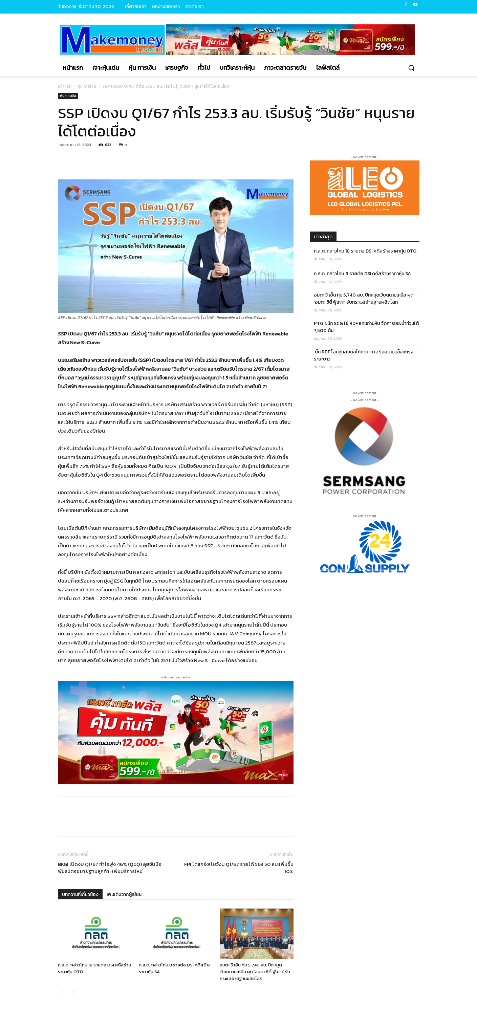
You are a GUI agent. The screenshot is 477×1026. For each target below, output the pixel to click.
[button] (411, 68)
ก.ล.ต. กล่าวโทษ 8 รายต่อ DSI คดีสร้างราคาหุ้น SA (362, 273)
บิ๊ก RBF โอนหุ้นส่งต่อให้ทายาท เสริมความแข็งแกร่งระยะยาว (363, 355)
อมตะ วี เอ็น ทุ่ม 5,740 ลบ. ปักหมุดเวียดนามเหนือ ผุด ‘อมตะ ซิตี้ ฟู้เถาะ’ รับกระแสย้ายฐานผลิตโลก (255, 972)
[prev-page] (62, 992)
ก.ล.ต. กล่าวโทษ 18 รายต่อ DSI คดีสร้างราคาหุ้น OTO (365, 251)
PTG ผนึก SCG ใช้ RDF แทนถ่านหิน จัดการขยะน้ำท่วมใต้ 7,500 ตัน (366, 327)
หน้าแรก (64, 86)
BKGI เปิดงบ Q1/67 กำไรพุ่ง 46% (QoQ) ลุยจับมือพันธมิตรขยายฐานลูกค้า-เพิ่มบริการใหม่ (109, 867)
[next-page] (73, 992)
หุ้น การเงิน (87, 86)
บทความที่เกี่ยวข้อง (80, 894)
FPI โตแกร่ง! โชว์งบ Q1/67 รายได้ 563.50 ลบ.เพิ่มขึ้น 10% (239, 867)
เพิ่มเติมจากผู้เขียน (124, 894)
